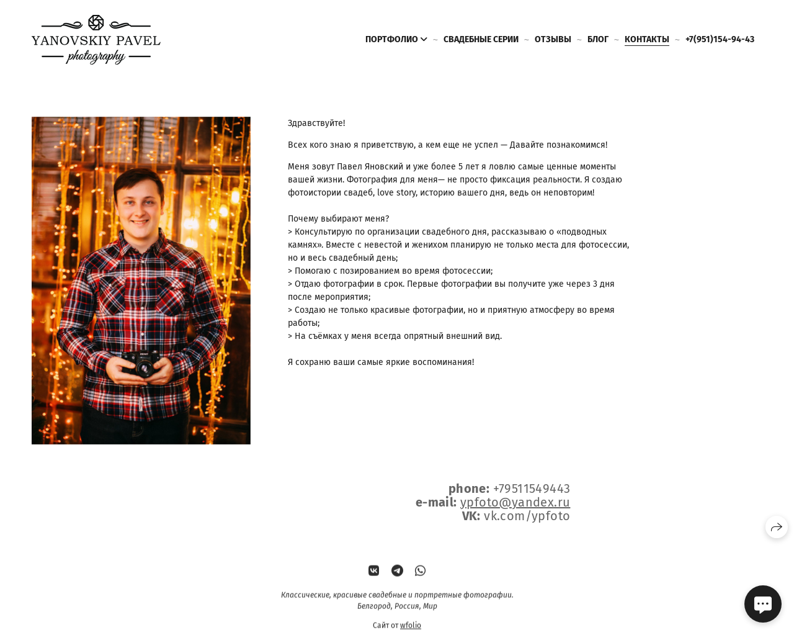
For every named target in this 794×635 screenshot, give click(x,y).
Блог (598, 39)
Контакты (647, 39)
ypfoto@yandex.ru (515, 502)
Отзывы (553, 39)
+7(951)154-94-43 (719, 39)
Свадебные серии (481, 39)
